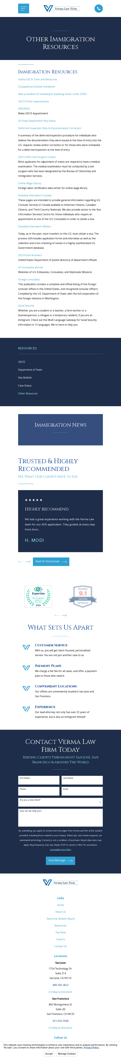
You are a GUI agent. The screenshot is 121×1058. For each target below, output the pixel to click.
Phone (23, 790)
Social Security (26, 306)
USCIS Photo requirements (33, 102)
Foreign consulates (29, 280)
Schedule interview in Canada (34, 196)
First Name (25, 779)
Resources (60, 926)
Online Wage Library (29, 184)
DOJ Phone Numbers (30, 255)
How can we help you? (31, 812)
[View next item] (28, 562)
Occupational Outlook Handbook (36, 87)
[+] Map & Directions (60, 993)
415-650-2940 (60, 1022)
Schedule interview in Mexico (34, 227)
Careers (60, 940)
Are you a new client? (30, 800)
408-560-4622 (60, 986)
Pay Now (61, 933)
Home (60, 906)
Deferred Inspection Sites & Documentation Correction (49, 128)
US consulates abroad (30, 268)
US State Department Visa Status (37, 121)
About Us (60, 913)
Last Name (68, 779)
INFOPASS (24, 109)
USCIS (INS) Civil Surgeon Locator (37, 157)
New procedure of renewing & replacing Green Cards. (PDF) (52, 94)
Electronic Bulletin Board (61, 920)
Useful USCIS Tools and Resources (37, 80)
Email (65, 790)
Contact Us (60, 947)
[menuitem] (60, 362)
